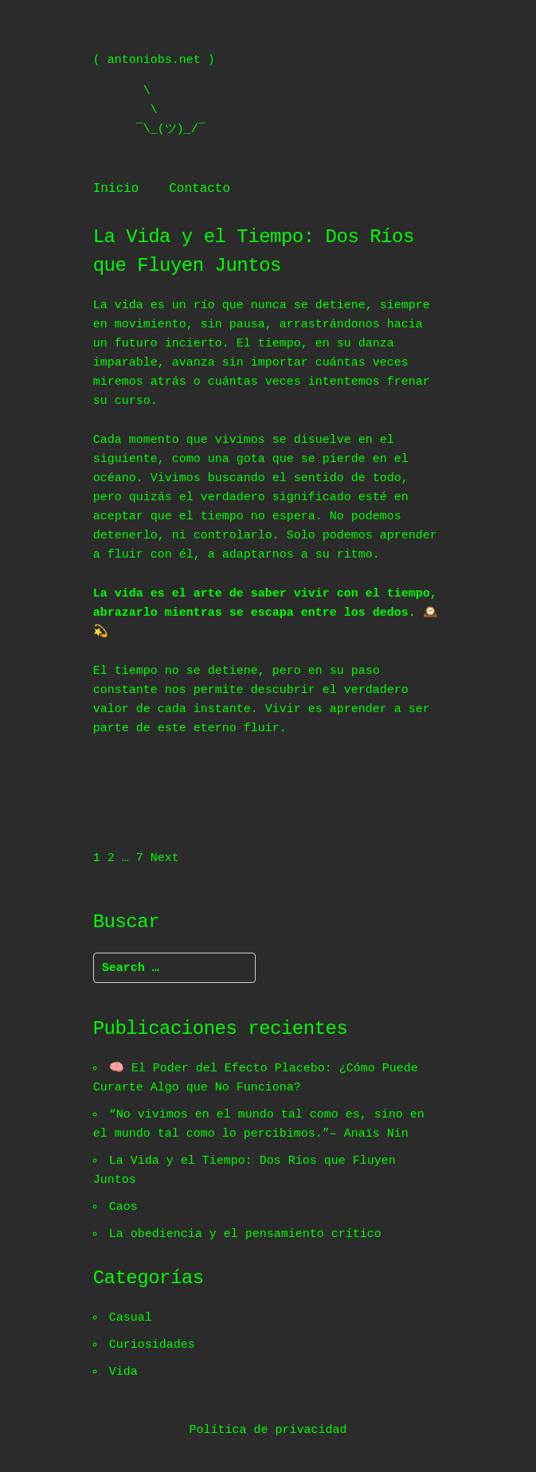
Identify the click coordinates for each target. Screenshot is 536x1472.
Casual (131, 1318)
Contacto (199, 189)
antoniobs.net (154, 61)
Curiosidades (153, 1345)
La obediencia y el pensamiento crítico (246, 1235)
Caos (124, 1208)
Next (165, 859)
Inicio (116, 189)
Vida (124, 1372)
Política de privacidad (267, 1431)
